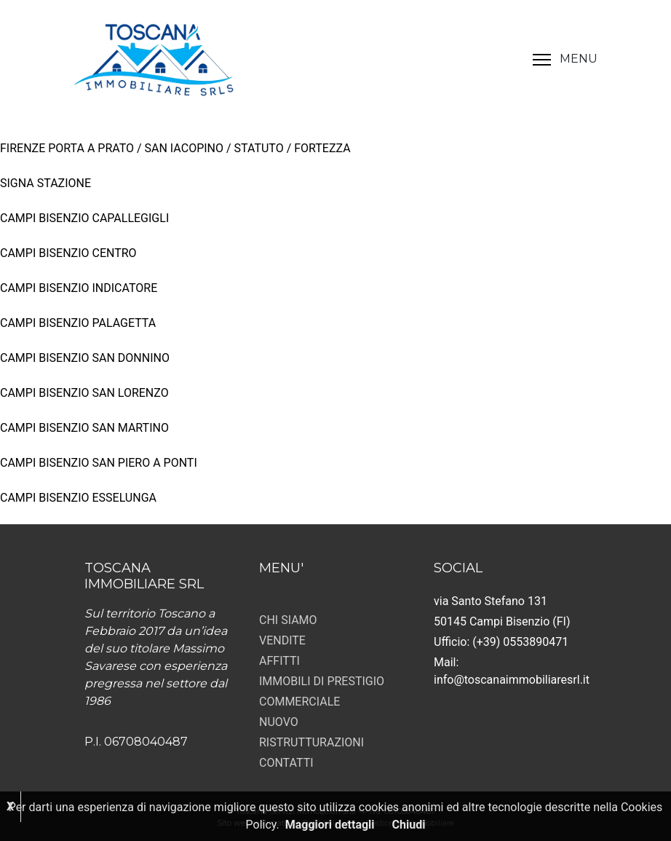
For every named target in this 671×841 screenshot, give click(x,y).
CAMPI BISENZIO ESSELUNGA (78, 498)
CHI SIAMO (288, 620)
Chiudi (409, 825)
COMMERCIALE (299, 701)
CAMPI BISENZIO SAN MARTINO (84, 428)
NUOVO (278, 722)
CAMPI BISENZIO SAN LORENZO (84, 393)
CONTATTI (286, 763)
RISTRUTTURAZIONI (311, 742)
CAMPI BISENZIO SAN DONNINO (85, 358)
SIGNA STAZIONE (45, 183)
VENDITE (282, 640)
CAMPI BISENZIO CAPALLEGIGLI (84, 218)
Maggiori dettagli (330, 825)
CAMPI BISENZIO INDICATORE (78, 288)
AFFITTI (279, 661)
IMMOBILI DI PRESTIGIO (321, 681)
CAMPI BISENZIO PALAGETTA (78, 323)
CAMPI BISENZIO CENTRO (68, 253)
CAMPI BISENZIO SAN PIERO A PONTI (98, 463)
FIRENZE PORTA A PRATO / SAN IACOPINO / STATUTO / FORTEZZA (175, 148)
